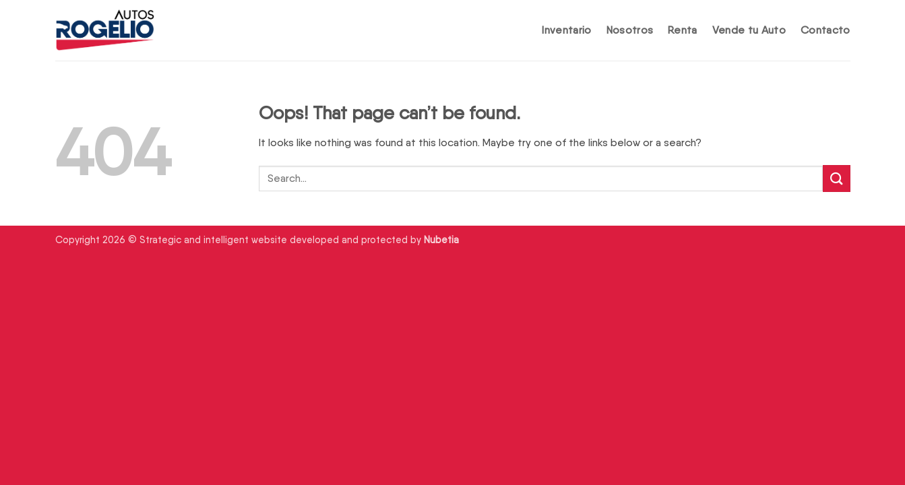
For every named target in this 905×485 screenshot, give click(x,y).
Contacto (825, 30)
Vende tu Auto (749, 30)
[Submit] (836, 178)
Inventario (566, 30)
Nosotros (630, 30)
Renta (682, 30)
